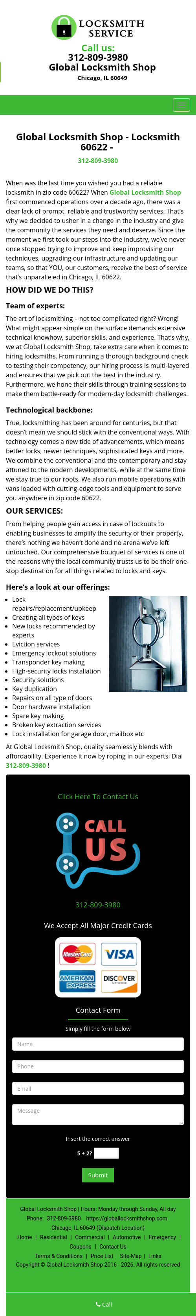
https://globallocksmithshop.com (126, 1218)
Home (24, 1237)
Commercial (89, 1237)
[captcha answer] (106, 1153)
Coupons (81, 1247)
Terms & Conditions (58, 1256)
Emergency (162, 1237)
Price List (102, 1256)
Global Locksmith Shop (145, 192)
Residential (53, 1237)
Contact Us (112, 1247)
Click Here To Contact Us (98, 796)
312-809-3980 (98, 57)
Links (154, 1256)
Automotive (127, 1237)
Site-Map (131, 1256)
